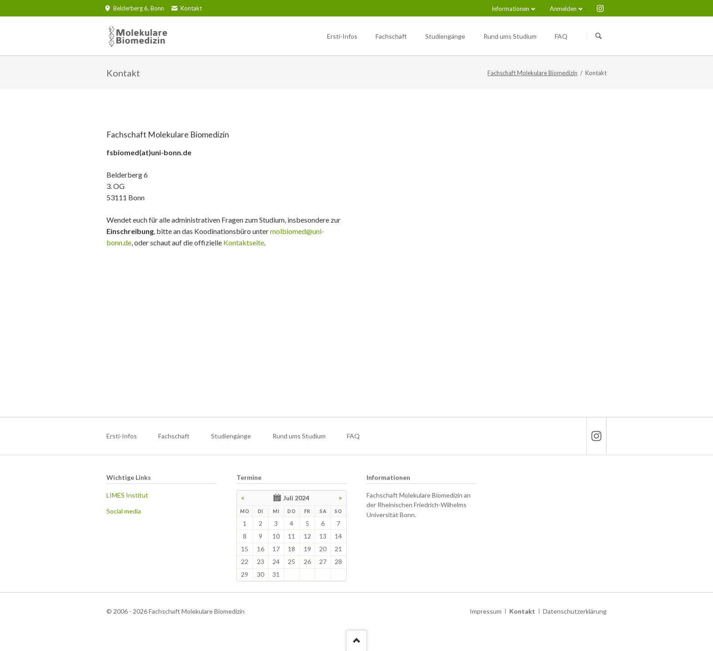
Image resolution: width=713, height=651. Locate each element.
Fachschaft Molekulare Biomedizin (532, 72)
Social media (123, 511)
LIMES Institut (127, 495)
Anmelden (563, 8)
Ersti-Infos (121, 436)
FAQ (353, 436)
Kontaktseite (243, 242)
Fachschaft (174, 436)
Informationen (510, 8)
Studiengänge (231, 436)
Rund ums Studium (299, 436)
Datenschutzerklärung (575, 611)
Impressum (486, 611)
